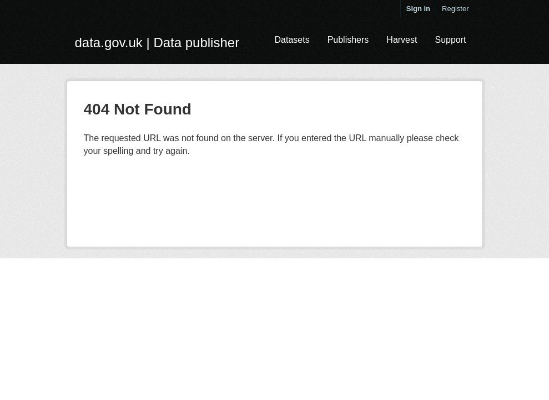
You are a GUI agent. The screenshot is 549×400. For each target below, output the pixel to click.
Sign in (418, 8)
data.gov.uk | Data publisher (157, 42)
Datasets (291, 39)
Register (455, 8)
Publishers (348, 39)
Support (450, 39)
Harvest (401, 39)
